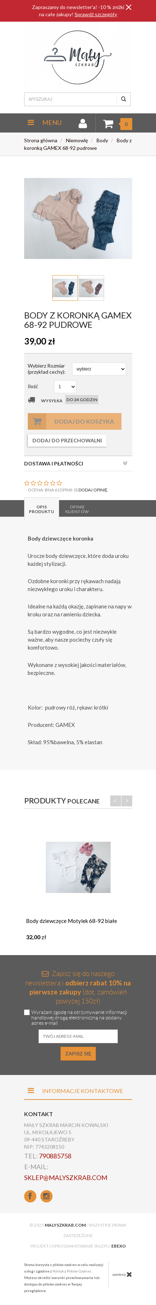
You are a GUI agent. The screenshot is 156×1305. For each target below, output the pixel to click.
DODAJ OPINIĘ (93, 490)
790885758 (55, 1156)
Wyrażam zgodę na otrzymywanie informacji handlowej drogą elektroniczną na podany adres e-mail (79, 1018)
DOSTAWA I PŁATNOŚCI (76, 463)
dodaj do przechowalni (67, 440)
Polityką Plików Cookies (72, 1271)
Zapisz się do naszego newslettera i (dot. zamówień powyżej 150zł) (78, 987)
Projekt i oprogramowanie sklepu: (78, 1246)
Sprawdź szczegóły (96, 14)
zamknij (122, 1274)
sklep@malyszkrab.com (65, 1178)
